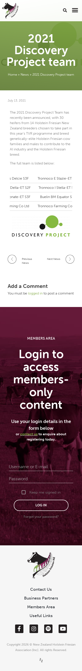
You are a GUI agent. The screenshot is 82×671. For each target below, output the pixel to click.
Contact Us (41, 589)
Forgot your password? (41, 517)
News (25, 75)
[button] (65, 10)
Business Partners (41, 598)
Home (12, 75)
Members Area (41, 606)
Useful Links (41, 615)
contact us (29, 434)
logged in (36, 293)
